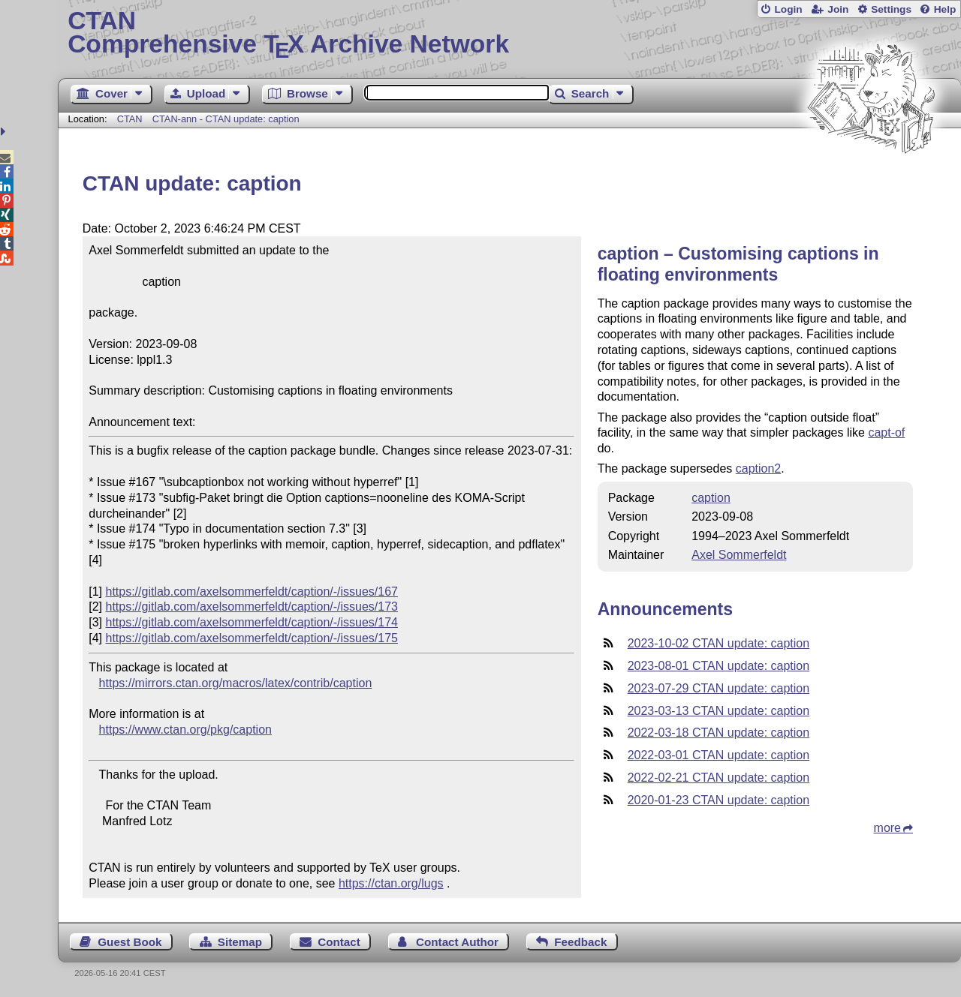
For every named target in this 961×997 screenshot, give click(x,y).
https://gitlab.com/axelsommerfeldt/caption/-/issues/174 (251, 622)
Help (945, 9)
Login (788, 9)
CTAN (130, 119)
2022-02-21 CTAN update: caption (719, 777)
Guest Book (129, 941)
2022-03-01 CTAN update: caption (719, 755)
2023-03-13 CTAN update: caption (719, 710)
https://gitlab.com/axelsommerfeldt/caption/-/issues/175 (251, 638)
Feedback (580, 941)
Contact (339, 941)
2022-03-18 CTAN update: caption (719, 732)
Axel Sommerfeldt (738, 554)
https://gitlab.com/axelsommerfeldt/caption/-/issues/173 (251, 606)
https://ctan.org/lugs (391, 883)
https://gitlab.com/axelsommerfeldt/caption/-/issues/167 (251, 591)
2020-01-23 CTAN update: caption (719, 800)
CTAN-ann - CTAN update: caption (226, 119)
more (887, 827)
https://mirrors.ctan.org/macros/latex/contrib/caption (235, 683)
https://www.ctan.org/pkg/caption (185, 729)
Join (837, 9)
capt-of (886, 432)
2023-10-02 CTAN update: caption (719, 643)
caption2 (759, 468)
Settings (891, 9)
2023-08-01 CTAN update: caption (719, 665)
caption (711, 497)
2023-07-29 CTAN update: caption (719, 688)
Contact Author (457, 941)
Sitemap (240, 941)
